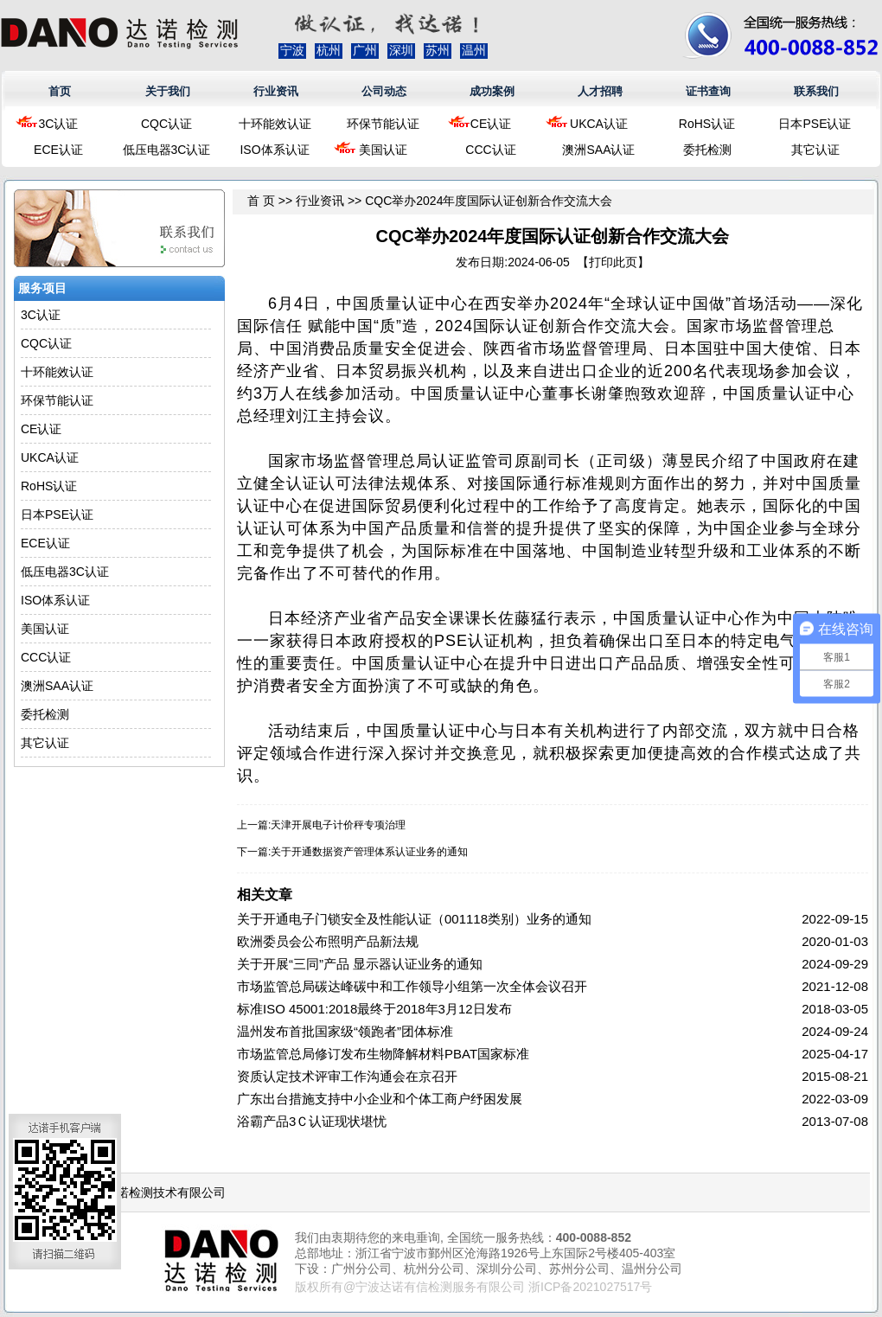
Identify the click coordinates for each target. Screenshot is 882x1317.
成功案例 (492, 91)
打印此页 (613, 262)
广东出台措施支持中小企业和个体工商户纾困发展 (379, 1098)
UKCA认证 (599, 124)
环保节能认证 (383, 124)
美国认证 (383, 150)
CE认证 (490, 124)
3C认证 (59, 124)
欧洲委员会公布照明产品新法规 (328, 941)
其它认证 (815, 150)
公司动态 (383, 91)
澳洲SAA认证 (598, 150)
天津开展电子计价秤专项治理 (338, 825)
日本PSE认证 (814, 124)
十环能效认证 (275, 124)
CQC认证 (166, 124)
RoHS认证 (707, 124)
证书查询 (708, 91)
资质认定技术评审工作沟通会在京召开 (347, 1076)
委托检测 (707, 150)
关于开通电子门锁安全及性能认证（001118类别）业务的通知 (414, 918)
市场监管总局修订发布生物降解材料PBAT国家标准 (383, 1053)
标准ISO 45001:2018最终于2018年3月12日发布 (374, 1008)
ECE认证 (58, 150)
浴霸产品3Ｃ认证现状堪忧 (312, 1121)
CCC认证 (490, 150)
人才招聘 (600, 91)
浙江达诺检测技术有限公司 (153, 1192)
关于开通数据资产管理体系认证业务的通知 (369, 852)
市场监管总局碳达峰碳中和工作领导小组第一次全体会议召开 (412, 986)
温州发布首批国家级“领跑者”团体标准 (345, 1031)
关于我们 (167, 91)
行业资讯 (275, 91)
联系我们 (816, 91)
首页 (59, 91)
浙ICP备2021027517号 (590, 1287)
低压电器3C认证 (167, 150)
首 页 (261, 201)
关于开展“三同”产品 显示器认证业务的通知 (360, 963)
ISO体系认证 (274, 150)
